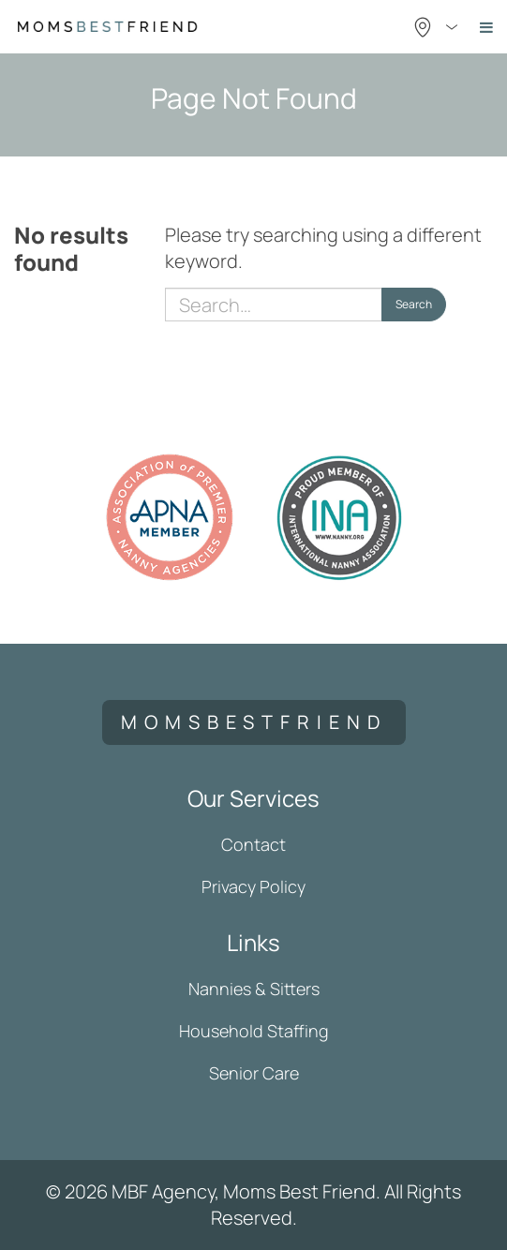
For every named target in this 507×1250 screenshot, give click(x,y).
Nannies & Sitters (254, 988)
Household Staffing (254, 1030)
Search (413, 304)
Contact (253, 844)
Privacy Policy (253, 886)
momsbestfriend (254, 722)
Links (253, 942)
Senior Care (254, 1073)
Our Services (253, 797)
